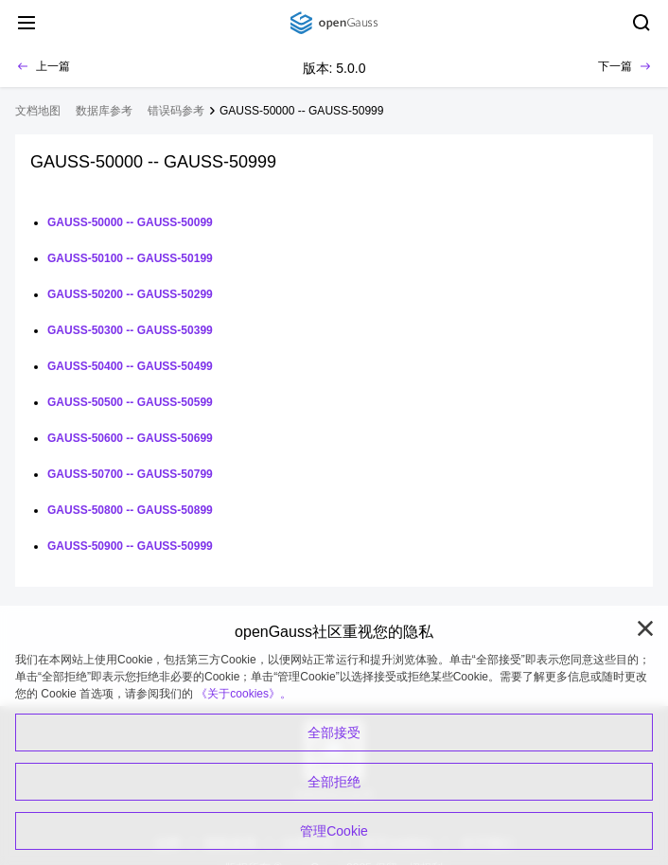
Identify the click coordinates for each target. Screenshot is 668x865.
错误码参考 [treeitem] (176, 110)
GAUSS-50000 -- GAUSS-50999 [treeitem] (301, 110)
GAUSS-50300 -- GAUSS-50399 (130, 330)
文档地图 (38, 110)
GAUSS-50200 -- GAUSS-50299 (130, 294)
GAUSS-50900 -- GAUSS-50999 (130, 546)
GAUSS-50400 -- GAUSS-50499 (130, 366)
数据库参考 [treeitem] (104, 110)
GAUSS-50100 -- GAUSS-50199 (130, 258)
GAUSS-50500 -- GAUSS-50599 (130, 402)
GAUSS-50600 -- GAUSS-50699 (130, 438)
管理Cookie (334, 831)
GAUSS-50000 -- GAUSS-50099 (130, 222)
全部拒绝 (334, 781)
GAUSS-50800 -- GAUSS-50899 (130, 510)
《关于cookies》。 (243, 693)
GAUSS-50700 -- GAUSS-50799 (130, 474)
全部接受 (334, 732)
